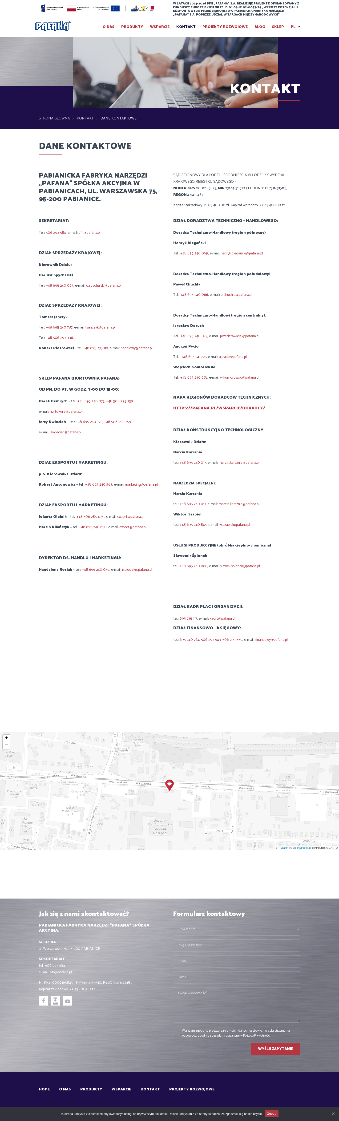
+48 (82, 527)
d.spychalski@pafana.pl (103, 285)
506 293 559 (232, 640)
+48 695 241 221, (194, 357)
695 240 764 (189, 640)
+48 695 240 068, (194, 566)
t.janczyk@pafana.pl (100, 327)
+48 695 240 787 (59, 327)
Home (44, 1089)
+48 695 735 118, (96, 348)
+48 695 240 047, (194, 336)
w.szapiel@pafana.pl (234, 525)
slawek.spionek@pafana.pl (240, 566)
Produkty (132, 27)
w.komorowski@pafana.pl (239, 377)
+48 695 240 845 (193, 525)
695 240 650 (96, 527)
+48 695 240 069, (195, 253)
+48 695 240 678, (194, 377)
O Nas (108, 27)
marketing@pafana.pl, (141, 484)
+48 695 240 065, (60, 285)
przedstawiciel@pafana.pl (239, 336)
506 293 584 (56, 233)
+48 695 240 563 (98, 484)
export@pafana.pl (130, 517)
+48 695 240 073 (91, 401)
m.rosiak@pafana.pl (136, 569)
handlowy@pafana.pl (137, 348)
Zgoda (271, 1113)
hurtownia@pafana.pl (66, 411)
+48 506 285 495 (91, 517)
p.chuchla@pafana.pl (236, 295)
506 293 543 (211, 640)
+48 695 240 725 (89, 422)
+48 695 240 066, (195, 295)
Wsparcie (160, 27)
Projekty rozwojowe (225, 27)
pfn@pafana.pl (90, 233)
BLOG (259, 27)
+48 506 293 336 (59, 338)
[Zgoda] (333, 1113)
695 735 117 (188, 618)
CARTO (333, 847)
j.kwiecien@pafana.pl (65, 432)
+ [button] (6, 738)
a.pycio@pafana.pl (232, 357)
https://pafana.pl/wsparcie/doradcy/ (219, 408)
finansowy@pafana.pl (271, 640)
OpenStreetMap (302, 847)
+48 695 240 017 (193, 462)
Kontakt (186, 27)
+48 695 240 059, (96, 569)
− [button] (6, 745)
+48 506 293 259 (119, 401)
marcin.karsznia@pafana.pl (239, 462)
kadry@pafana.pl (222, 618)
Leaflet (284, 847)
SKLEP (278, 27)
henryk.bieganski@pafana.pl (241, 253)
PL (293, 27)
